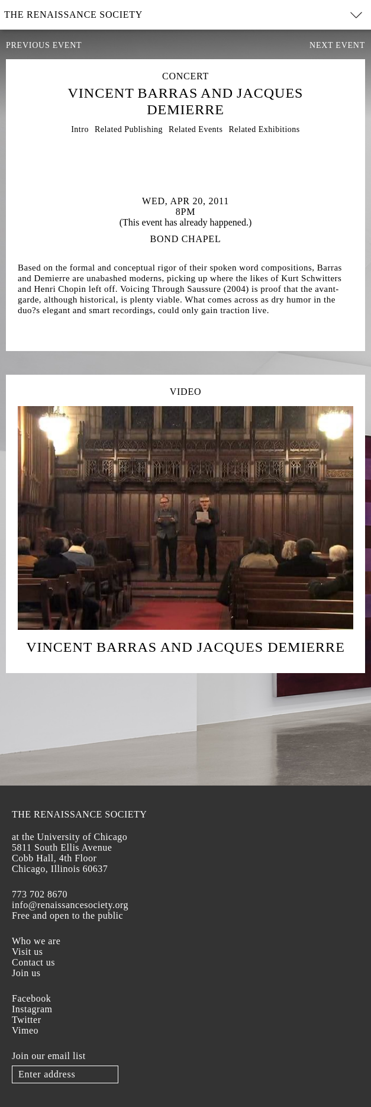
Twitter (26, 1020)
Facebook (31, 998)
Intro (80, 129)
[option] (185, 157)
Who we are (36, 941)
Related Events (195, 129)
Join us (26, 973)
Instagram (32, 1009)
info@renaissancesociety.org (70, 905)
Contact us (33, 962)
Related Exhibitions (263, 129)
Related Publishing (129, 129)
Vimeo (25, 1030)
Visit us (27, 952)
